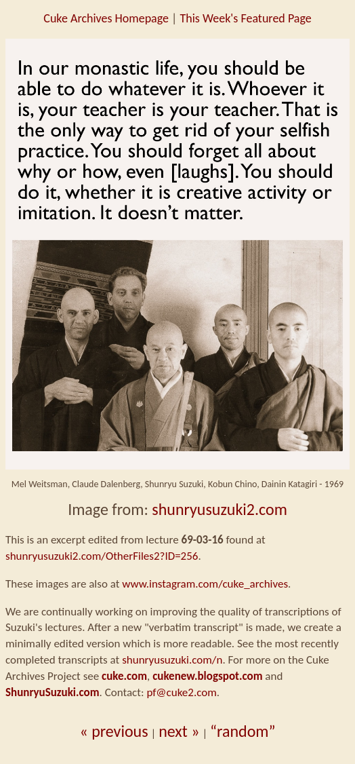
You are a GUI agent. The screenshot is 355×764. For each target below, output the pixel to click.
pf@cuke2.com (181, 692)
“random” (243, 731)
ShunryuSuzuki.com (52, 692)
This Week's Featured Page (245, 18)
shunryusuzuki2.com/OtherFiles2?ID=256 (101, 556)
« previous (113, 731)
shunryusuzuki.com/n (172, 660)
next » (179, 731)
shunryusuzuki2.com (219, 509)
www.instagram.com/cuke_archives (205, 584)
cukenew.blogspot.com (207, 676)
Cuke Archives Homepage (106, 18)
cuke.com (124, 676)
